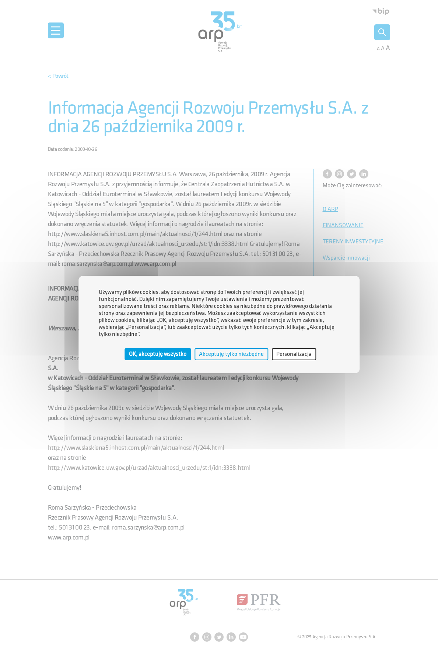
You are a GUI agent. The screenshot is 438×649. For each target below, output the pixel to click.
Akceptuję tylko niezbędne (231, 354)
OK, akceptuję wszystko (157, 354)
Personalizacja (294, 354)
